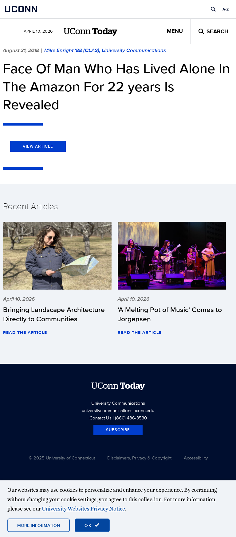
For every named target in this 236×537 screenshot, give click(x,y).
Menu (175, 31)
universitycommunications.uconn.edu (118, 410)
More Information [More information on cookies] (38, 525)
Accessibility (196, 458)
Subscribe (118, 430)
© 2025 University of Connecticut (62, 458)
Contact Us (100, 418)
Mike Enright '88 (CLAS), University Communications (105, 50)
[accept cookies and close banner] (92, 525)
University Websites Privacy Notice (83, 508)
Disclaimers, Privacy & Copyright (139, 458)
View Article (38, 146)
